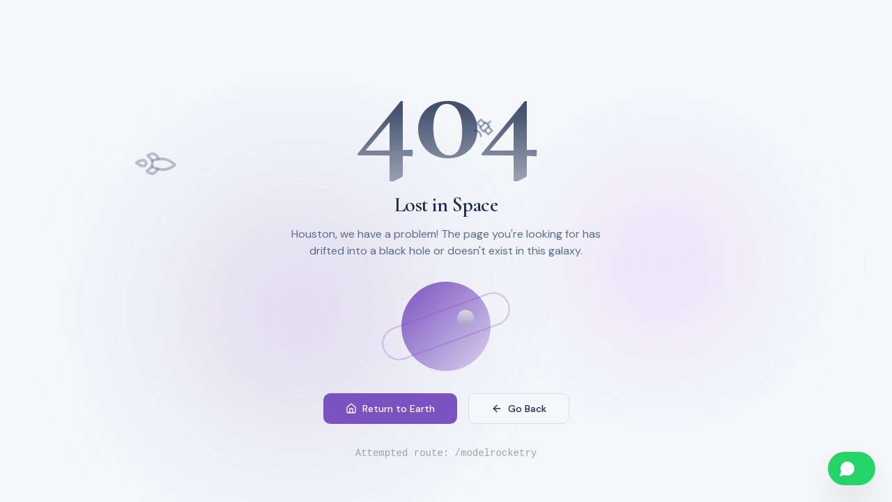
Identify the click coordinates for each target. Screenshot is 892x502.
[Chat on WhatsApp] (851, 468)
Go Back (518, 410)
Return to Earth (390, 410)
